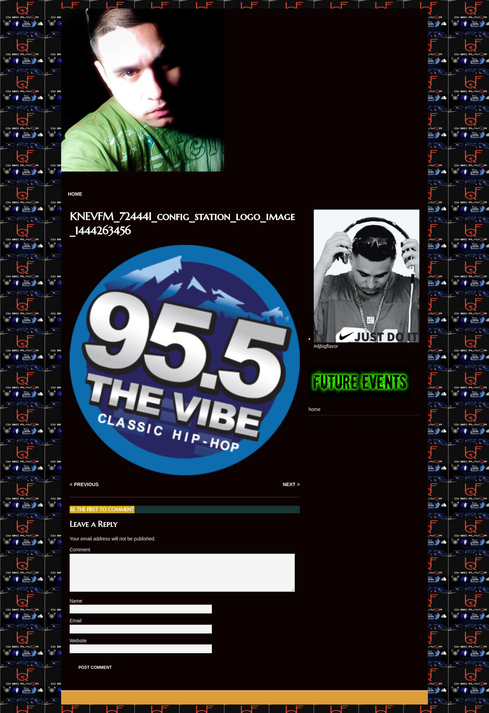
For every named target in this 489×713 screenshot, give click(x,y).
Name (77, 601)
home (75, 194)
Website (78, 640)
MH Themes (156, 697)
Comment (80, 549)
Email (76, 620)
